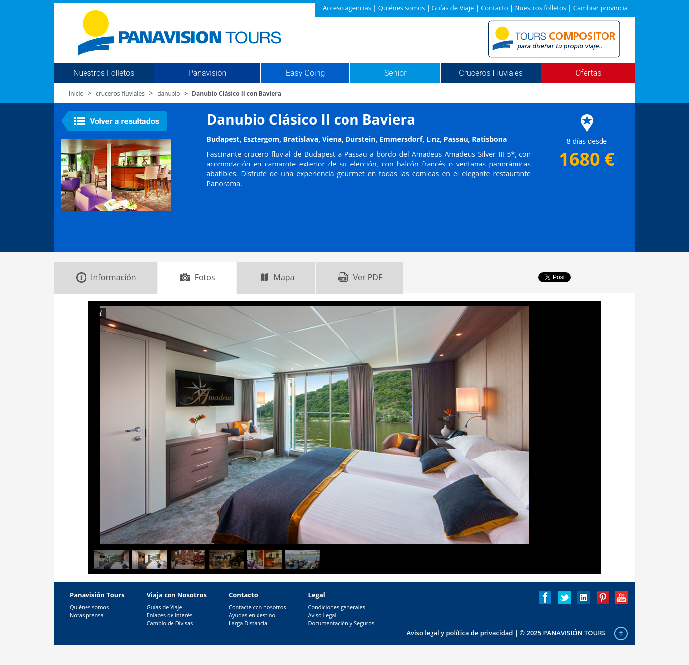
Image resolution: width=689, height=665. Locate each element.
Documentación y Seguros (341, 623)
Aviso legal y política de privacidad (459, 632)
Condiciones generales (336, 607)
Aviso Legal (322, 615)
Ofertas (589, 73)
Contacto (494, 7)
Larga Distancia (248, 623)
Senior (395, 73)
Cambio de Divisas (170, 623)
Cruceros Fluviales (491, 73)
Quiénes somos (401, 7)
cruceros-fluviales (120, 93)
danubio (168, 93)
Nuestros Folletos (103, 73)
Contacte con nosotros (257, 607)
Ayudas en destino (252, 615)
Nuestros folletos (540, 7)
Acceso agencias (347, 7)
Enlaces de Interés (170, 615)
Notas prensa (87, 615)
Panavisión (207, 73)
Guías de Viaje (452, 7)
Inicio (76, 93)
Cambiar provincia (600, 7)
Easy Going (305, 73)
